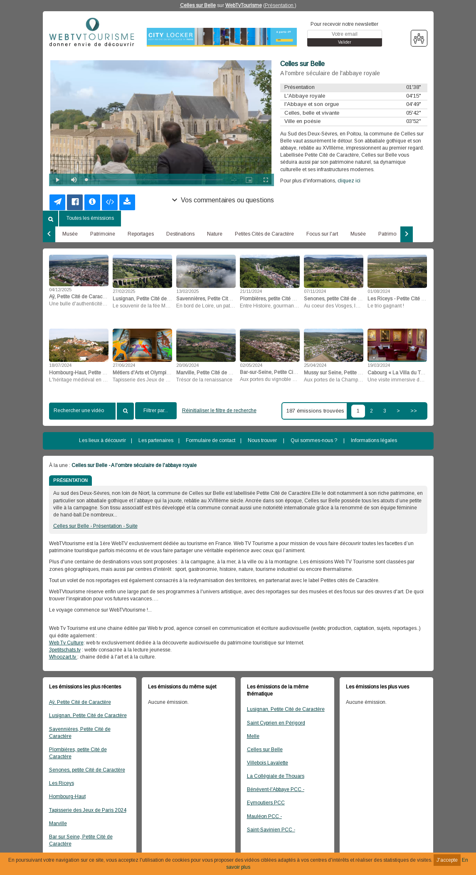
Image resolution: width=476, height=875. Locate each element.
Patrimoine (102, 234)
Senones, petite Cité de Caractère (87, 770)
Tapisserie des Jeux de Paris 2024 (87, 810)
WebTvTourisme (243, 5)
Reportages (141, 234)
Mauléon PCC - (264, 816)
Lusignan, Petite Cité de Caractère (88, 715)
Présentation (280, 5)
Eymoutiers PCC (266, 803)
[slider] (154, 179)
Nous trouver (262, 440)
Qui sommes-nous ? (314, 440)
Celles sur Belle (198, 5)
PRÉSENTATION (70, 480)
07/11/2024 (315, 291)
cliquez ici (349, 181)
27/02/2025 (124, 291)
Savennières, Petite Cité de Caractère (80, 732)
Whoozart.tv (63, 657)
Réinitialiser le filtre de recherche (219, 410)
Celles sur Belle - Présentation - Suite (95, 526)
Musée (70, 234)
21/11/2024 (251, 291)
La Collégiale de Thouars (275, 776)
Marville (58, 823)
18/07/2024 (60, 365)
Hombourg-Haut (67, 796)
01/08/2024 (378, 291)
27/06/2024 (124, 365)
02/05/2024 (251, 365)
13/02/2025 (187, 291)
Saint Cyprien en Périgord (276, 723)
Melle (253, 736)
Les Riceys (61, 783)
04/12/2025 (60, 289)
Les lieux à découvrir (102, 440)
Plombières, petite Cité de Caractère (78, 753)
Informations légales (374, 440)
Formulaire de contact (210, 440)
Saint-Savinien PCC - (271, 830)
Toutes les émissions (90, 218)
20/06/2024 (187, 365)
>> (413, 411)
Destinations (180, 234)
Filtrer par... (155, 410)
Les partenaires (155, 440)
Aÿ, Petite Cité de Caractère (80, 702)
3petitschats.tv (65, 650)
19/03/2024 (378, 365)
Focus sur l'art (322, 234)
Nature (214, 234)
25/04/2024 (315, 365)
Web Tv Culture (66, 643)
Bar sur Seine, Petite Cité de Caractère (81, 840)
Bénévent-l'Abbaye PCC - (275, 789)
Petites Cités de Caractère (264, 234)
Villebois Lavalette (267, 763)
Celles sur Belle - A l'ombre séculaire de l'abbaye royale (134, 465)
